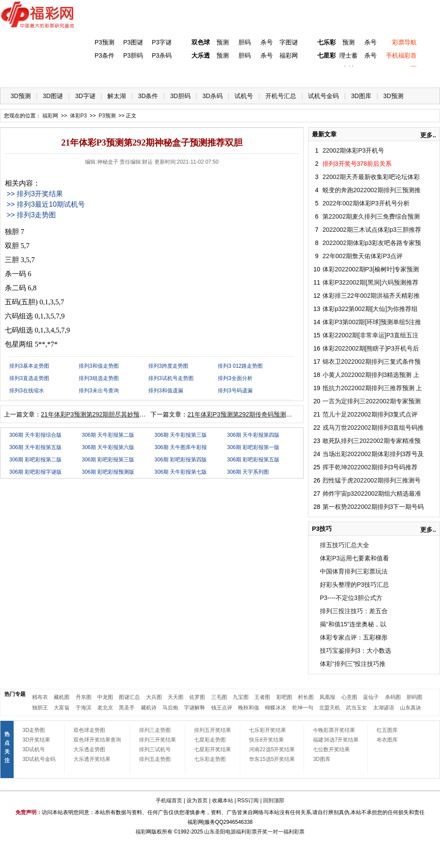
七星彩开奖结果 (212, 749)
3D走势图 (33, 730)
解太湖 (116, 95)
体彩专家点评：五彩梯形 (354, 637)
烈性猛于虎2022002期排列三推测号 (372, 480)
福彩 (141, 832)
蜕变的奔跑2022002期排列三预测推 (372, 190)
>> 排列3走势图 (31, 215)
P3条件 (104, 55)
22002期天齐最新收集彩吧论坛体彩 (371, 176)
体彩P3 (90, 75)
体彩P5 (198, 75)
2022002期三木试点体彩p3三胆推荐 (372, 229)
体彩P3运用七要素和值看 (354, 558)
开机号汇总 (280, 95)
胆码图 (414, 697)
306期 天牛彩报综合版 (35, 435)
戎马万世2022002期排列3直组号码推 (373, 427)
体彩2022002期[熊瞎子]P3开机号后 (371, 348)
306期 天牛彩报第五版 (35, 447)
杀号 (266, 42)
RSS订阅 (248, 800)
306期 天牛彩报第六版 (108, 447)
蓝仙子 (371, 697)
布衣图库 (387, 740)
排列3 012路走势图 (240, 366)
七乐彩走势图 (210, 759)
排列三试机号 (155, 749)
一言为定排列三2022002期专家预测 (372, 401)
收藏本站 (222, 800)
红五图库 (387, 730)
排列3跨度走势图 (168, 366)
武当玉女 (356, 708)
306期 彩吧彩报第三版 (108, 460)
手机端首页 (169, 800)
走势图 (378, 75)
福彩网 (288, 55)
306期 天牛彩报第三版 (180, 435)
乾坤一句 (302, 708)
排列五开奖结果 (212, 730)
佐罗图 (197, 697)
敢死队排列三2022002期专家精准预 (372, 440)
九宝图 (241, 697)
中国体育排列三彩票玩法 (354, 571)
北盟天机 (329, 708)
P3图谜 (133, 42)
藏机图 (62, 697)
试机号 (244, 95)
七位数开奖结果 (331, 749)
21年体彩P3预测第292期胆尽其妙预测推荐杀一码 (108, 414)
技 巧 (307, 75)
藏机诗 (149, 708)
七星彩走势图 (210, 740)
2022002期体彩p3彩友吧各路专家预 (372, 242)
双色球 (200, 42)
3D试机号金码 (38, 759)
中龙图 (105, 697)
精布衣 (40, 697)
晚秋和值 (248, 708)
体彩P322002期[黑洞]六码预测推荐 (370, 282)
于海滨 (84, 708)
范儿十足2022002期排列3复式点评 (370, 414)
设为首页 (197, 800)
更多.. (428, 135)
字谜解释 (194, 708)
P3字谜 (162, 42)
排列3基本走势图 (29, 366)
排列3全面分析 (235, 378)
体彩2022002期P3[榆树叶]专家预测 (371, 269)
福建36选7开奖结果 (336, 740)
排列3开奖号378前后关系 (357, 163)
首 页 (18, 75)
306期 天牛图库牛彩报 (180, 447)
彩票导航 (404, 42)
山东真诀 (410, 708)
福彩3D (54, 75)
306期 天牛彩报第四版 (253, 435)
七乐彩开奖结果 (267, 730)
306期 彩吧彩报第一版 (253, 447)
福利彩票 (293, 832)
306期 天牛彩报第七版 (180, 472)
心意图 (349, 697)
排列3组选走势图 (99, 378)
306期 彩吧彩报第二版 (35, 460)
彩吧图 (284, 697)
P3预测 (104, 42)
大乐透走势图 (89, 749)
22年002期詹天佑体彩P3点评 (363, 256)
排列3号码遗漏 (235, 390)
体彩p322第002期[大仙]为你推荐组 (370, 308)
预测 (222, 42)
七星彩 (326, 55)
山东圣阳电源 (220, 832)
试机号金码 (323, 95)
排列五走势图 (155, 759)
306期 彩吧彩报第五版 (253, 460)
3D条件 (148, 95)
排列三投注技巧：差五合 (354, 610)
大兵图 (154, 697)
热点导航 (343, 75)
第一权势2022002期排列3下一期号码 (373, 506)
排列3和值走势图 (99, 366)
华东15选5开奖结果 (272, 759)
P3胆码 (133, 55)
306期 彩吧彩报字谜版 (35, 472)
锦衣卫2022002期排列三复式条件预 (372, 361)
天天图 (175, 697)
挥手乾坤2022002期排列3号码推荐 (370, 467)
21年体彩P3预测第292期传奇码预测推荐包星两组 (255, 414)
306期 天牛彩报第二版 (108, 435)
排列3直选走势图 (29, 378)
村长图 (306, 697)
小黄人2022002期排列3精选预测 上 (371, 374)
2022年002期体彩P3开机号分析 (366, 203)
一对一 (275, 832)
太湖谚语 (383, 708)
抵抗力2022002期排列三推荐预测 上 (372, 387)
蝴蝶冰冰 (275, 708)
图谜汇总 (129, 697)
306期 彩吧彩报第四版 (180, 460)
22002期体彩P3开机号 (353, 150)
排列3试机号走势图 (171, 378)
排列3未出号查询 (99, 390)
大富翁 (62, 708)
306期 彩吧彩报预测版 (108, 472)
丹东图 (84, 697)
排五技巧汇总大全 (344, 544)
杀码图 (393, 697)
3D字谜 (85, 95)
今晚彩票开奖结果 (334, 730)
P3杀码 (162, 55)
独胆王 (40, 708)
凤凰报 (327, 697)
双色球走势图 (89, 730)
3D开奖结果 (36, 740)
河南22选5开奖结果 (272, 749)
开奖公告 (415, 75)
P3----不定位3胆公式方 (351, 597)
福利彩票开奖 (252, 832)
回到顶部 (273, 800)
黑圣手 (127, 708)
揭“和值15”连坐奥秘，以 (353, 624)
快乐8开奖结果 (266, 740)
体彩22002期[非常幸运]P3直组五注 (370, 335)
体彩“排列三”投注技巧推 (352, 663)
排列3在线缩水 (26, 390)
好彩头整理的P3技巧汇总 (354, 584)
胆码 (244, 42)
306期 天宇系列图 (248, 472)
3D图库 (361, 95)
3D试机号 (33, 749)
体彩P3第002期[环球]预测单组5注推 (372, 321)
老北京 (105, 708)
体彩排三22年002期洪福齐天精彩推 (371, 295)
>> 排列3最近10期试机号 (46, 204)
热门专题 (15, 694)
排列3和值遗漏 (165, 390)
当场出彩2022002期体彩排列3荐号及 (373, 453)
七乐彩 (326, 42)
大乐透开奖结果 (91, 759)
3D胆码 (180, 95)
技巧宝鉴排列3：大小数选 (355, 650)
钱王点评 (221, 708)
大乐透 (200, 55)
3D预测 (21, 95)
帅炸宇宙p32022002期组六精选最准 (372, 493)
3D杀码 (212, 95)
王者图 (262, 697)
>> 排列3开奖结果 (35, 193)
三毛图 (219, 697)
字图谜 (288, 42)
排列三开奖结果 (157, 740)
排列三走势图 (155, 730)
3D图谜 (53, 95)
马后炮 (170, 708)
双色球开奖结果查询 (97, 740)
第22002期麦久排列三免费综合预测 (371, 216)
